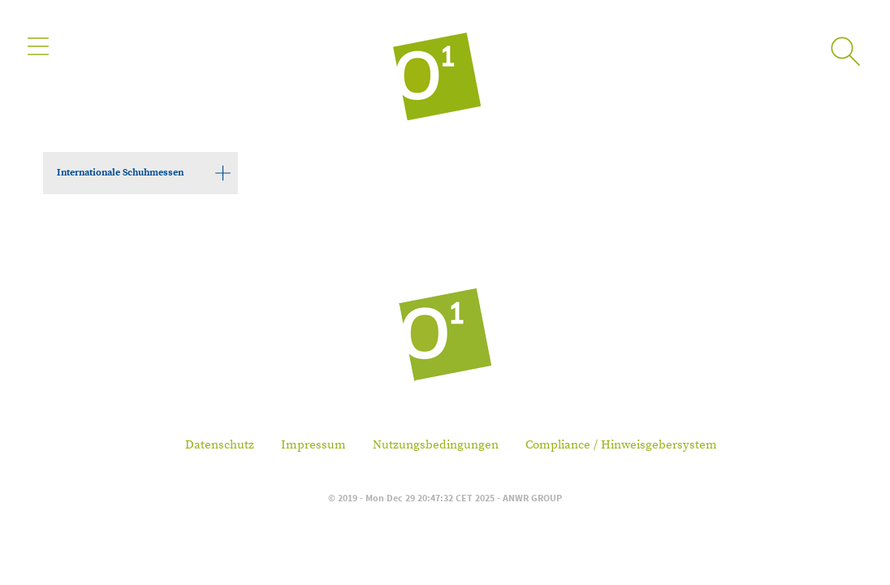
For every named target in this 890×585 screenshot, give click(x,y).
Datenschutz (219, 445)
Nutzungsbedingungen (436, 445)
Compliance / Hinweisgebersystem (621, 445)
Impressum (313, 445)
